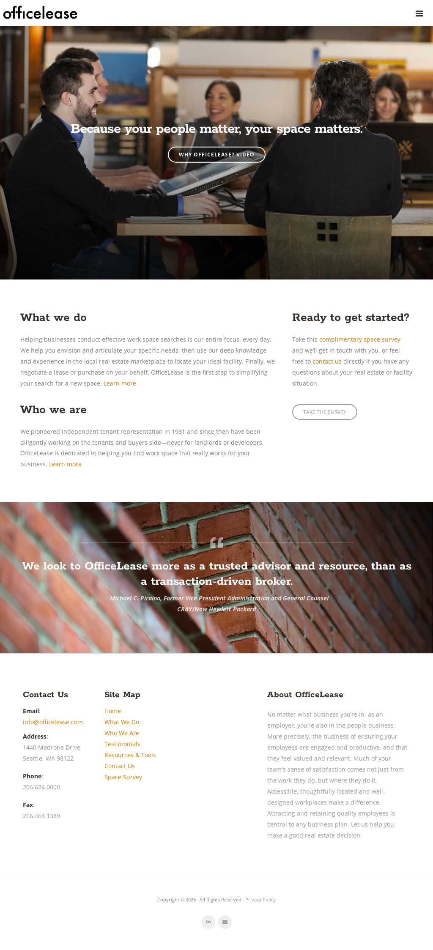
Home (112, 711)
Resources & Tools (130, 755)
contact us (327, 361)
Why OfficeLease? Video (217, 154)
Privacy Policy (260, 899)
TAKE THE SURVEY (324, 412)
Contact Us (119, 766)
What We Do (121, 722)
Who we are (53, 409)
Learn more (120, 383)
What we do (53, 317)
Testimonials (122, 744)
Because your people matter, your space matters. (216, 128)
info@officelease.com (53, 722)
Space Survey (123, 777)
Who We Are (121, 733)
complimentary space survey (359, 339)
